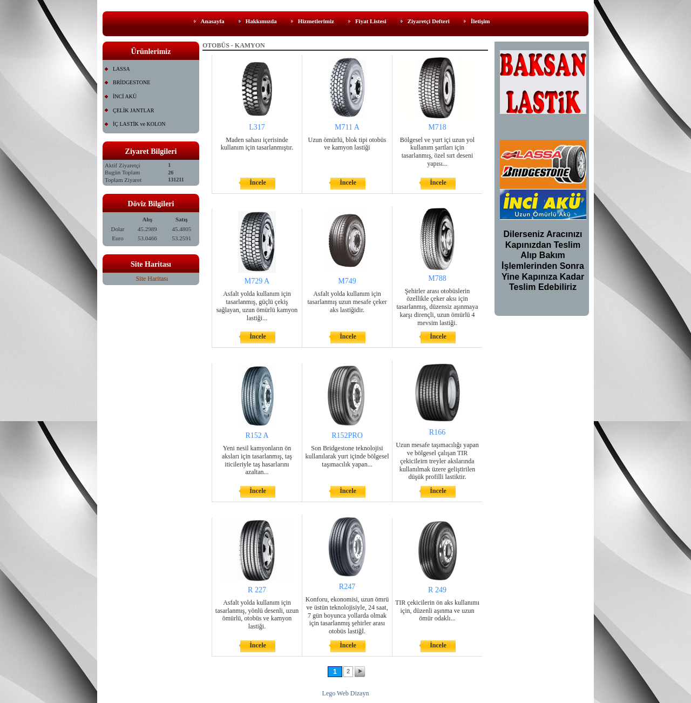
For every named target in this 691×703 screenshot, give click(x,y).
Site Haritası (152, 278)
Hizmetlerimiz (316, 21)
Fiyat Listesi (371, 21)
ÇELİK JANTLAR (133, 110)
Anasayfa (213, 21)
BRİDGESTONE (131, 82)
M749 (347, 281)
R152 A (256, 435)
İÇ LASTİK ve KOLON (139, 124)
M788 (437, 278)
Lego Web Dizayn (345, 693)
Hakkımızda (261, 21)
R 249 (437, 590)
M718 (437, 127)
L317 (257, 127)
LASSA (121, 69)
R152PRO (347, 435)
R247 (347, 587)
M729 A (257, 281)
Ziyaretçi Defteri (429, 21)
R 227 (257, 590)
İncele (257, 182)
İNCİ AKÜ (125, 96)
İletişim (480, 21)
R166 (437, 432)
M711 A (347, 127)
